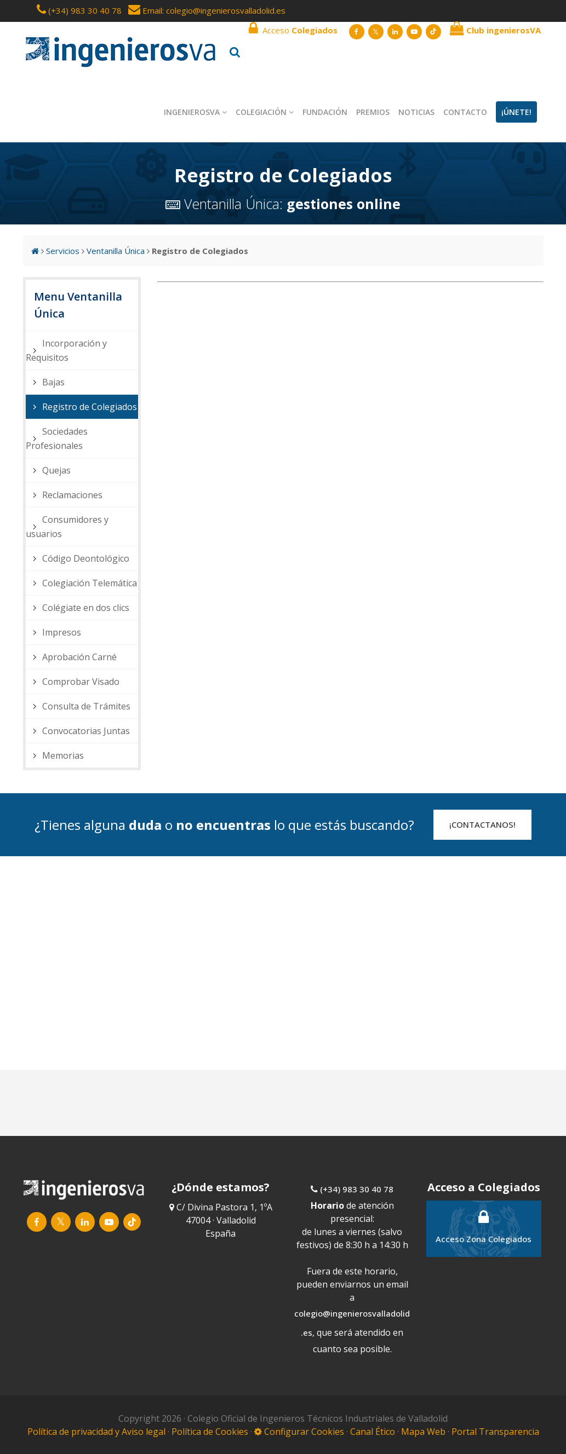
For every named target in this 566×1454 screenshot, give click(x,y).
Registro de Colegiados (89, 407)
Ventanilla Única (116, 250)
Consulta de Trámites (86, 706)
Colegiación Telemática (89, 583)
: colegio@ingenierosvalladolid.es (223, 10)
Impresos (61, 632)
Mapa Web (423, 1432)
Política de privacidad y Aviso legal (97, 1432)
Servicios (62, 250)
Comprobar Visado (80, 682)
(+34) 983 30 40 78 (85, 10)
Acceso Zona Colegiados (483, 1226)
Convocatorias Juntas (86, 731)
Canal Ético (372, 1432)
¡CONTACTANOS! (482, 824)
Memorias (63, 755)
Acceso (293, 28)
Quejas (56, 470)
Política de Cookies (210, 1432)
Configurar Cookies (299, 1432)
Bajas (53, 382)
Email (145, 10)
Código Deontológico (85, 558)
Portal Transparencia (495, 1432)
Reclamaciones (72, 495)
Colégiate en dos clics (85, 608)
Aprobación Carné (79, 657)
